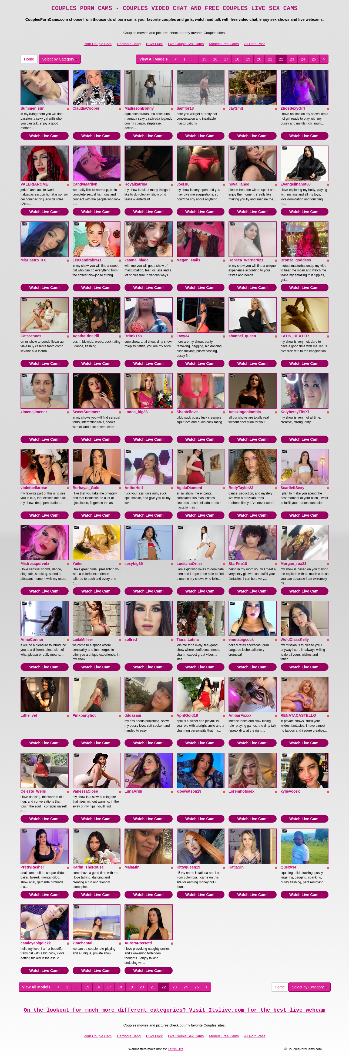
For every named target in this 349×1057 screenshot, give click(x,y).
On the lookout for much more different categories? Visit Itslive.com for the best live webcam (174, 1010)
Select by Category (59, 59)
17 (226, 59)
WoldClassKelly (295, 639)
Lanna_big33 (136, 412)
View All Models (153, 59)
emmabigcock (241, 639)
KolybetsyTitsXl (295, 412)
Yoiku (78, 563)
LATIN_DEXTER (295, 336)
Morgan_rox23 (294, 563)
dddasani (133, 715)
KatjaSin (236, 867)
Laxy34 (183, 336)
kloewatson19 (189, 791)
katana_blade (137, 260)
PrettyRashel (32, 867)
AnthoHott (134, 488)
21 (270, 59)
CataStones (31, 336)
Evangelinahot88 (296, 184)
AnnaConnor (32, 639)
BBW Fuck (154, 44)
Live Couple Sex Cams (186, 44)
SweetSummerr (86, 412)
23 (292, 59)
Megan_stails (188, 260)
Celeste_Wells (33, 791)
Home (29, 59)
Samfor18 (185, 108)
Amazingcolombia (245, 412)
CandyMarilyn (85, 184)
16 (215, 59)
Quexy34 (288, 867)
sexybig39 (134, 563)
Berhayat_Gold (86, 488)
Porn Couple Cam (98, 44)
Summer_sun (33, 108)
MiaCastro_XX (33, 260)
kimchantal (82, 943)
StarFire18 (238, 563)
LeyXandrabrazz (87, 260)
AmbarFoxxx (240, 715)
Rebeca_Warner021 (246, 260)
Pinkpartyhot (84, 715)
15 (204, 59)
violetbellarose (34, 488)
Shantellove (187, 412)
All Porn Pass (254, 44)
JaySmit (236, 108)
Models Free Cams (224, 44)
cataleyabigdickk (36, 943)
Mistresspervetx (35, 563)
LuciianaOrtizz (190, 563)
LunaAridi (133, 791)
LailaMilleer (83, 639)
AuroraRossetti (138, 943)
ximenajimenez (34, 412)
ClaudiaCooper (86, 108)
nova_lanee (239, 184)
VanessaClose (85, 791)
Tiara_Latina (188, 639)
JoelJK (183, 184)
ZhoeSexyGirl (293, 108)
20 (259, 59)
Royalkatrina (136, 184)
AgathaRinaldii (86, 336)
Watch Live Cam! (44, 136)
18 (237, 59)
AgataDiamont (189, 488)
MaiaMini (132, 867)
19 (248, 59)
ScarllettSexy (292, 488)
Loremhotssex (241, 791)
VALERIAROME (34, 184)
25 (314, 59)
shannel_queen (242, 336)
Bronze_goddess (296, 260)
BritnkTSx (133, 336)
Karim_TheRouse (88, 867)
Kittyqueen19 (188, 867)
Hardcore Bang (128, 44)
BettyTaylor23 (241, 488)
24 (303, 59)
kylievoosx (290, 791)
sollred (131, 639)
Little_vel (29, 715)
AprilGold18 (187, 715)
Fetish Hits (175, 1049)
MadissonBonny (139, 108)
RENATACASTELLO (298, 715)
